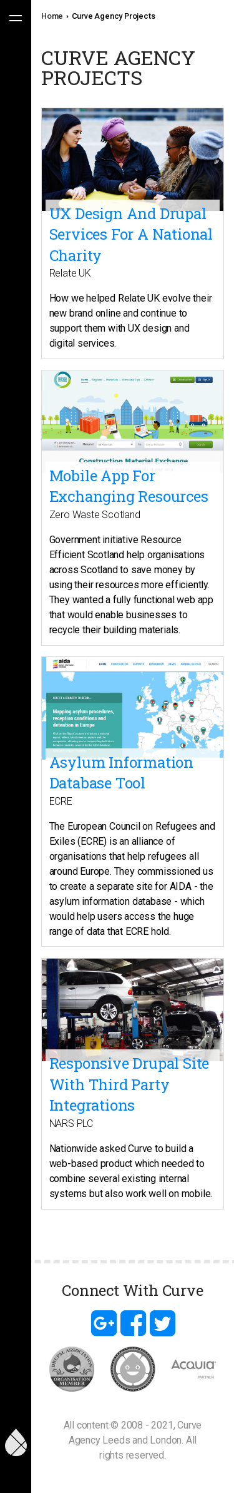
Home (52, 16)
